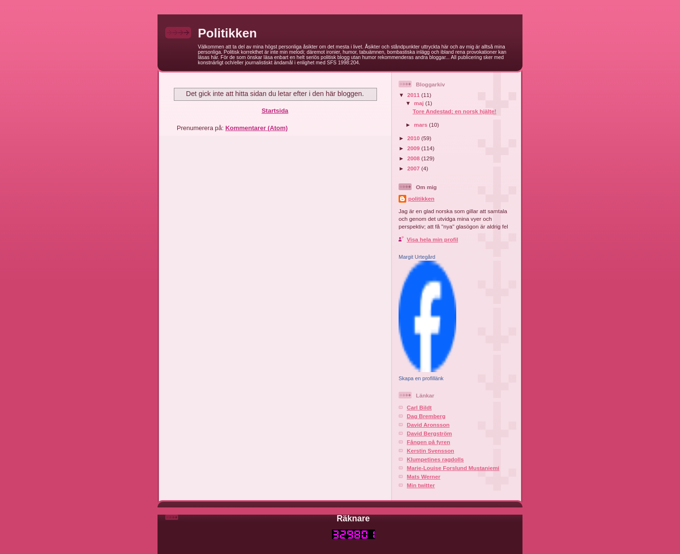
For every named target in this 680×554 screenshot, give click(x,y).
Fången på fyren (428, 442)
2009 (414, 148)
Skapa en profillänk (421, 378)
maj (419, 103)
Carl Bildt (419, 407)
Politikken (227, 33)
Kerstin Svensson (430, 450)
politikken (421, 198)
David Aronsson (428, 425)
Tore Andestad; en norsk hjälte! (454, 111)
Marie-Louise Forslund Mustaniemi (453, 468)
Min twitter (421, 485)
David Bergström (429, 433)
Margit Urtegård (417, 257)
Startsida (275, 110)
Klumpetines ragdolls (435, 459)
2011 (414, 95)
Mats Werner (423, 476)
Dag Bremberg (426, 416)
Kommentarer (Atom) (256, 128)
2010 (414, 138)
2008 (414, 158)
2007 (414, 168)
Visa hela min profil (432, 239)
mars (421, 124)
